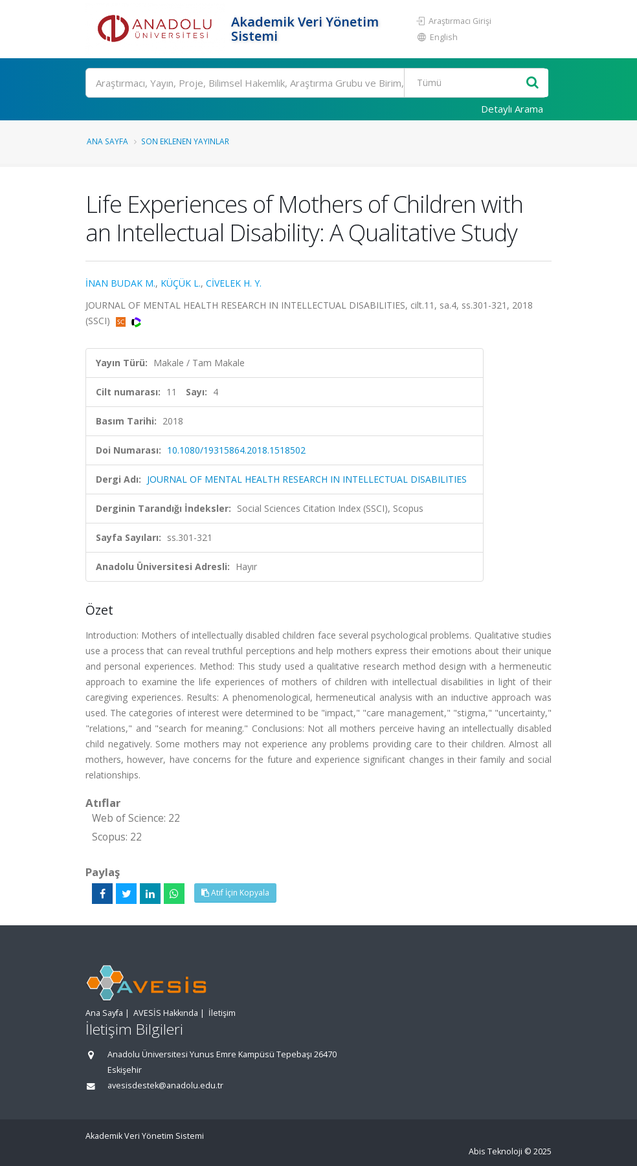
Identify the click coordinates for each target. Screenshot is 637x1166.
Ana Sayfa (107, 141)
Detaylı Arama (512, 108)
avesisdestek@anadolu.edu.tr (165, 1085)
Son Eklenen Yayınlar (185, 141)
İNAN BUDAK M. (120, 283)
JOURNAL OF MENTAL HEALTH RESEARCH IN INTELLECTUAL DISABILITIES (307, 479)
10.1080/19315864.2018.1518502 (236, 450)
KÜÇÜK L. (181, 283)
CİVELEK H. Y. (234, 283)
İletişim (222, 1012)
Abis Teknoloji (495, 1151)
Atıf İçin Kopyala (235, 892)
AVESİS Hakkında (165, 1012)
